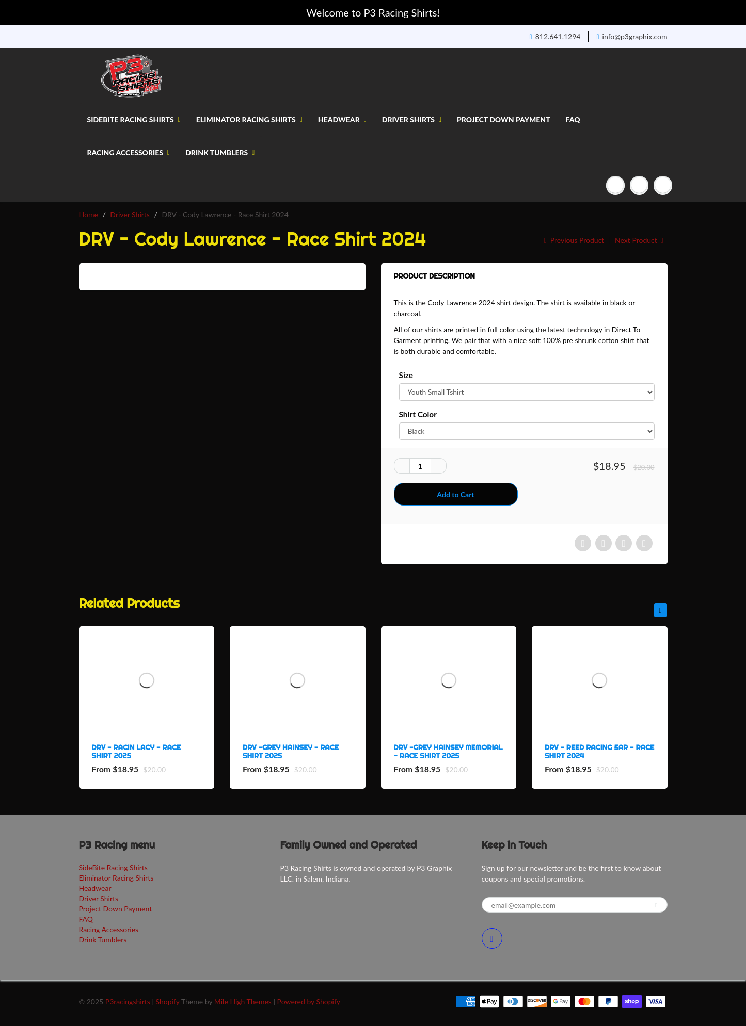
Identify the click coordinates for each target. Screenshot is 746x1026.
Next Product (639, 240)
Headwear (342, 119)
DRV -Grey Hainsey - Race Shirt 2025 (291, 751)
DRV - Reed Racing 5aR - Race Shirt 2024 (599, 751)
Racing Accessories (128, 152)
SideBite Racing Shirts (134, 119)
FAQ (573, 119)
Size (406, 375)
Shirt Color (418, 414)
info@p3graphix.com (631, 36)
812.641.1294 (555, 36)
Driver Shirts (411, 119)
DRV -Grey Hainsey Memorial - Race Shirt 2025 (448, 751)
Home (88, 214)
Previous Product (573, 240)
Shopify (168, 1001)
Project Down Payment (503, 119)
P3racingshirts (127, 1001)
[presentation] (660, 610)
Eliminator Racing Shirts (249, 119)
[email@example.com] (575, 905)
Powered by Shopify (308, 1001)
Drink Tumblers (220, 152)
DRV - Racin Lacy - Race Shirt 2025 (136, 751)
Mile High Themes (243, 1001)
